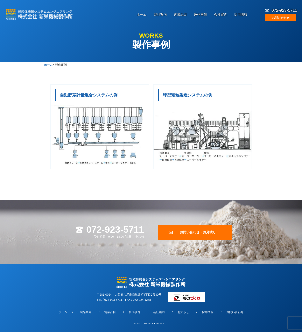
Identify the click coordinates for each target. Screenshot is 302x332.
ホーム (142, 14)
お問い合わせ (280, 17)
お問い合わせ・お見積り (198, 232)
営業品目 (180, 14)
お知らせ (183, 312)
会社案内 (220, 14)
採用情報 (240, 14)
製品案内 (160, 14)
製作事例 (200, 14)
